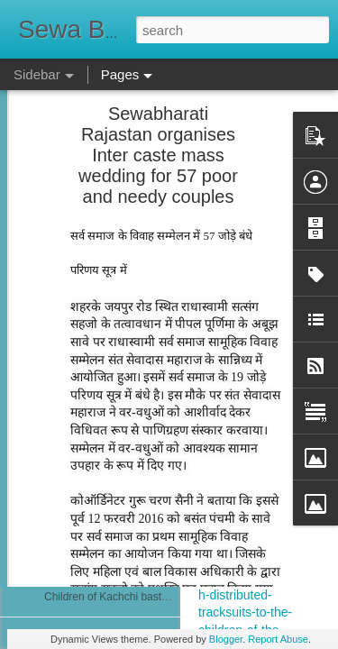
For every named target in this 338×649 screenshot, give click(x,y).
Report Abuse (278, 639)
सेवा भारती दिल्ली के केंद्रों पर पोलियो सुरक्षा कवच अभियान (159, 556)
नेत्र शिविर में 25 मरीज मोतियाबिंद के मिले (125, 353)
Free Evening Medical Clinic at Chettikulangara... (161, 475)
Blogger (225, 639)
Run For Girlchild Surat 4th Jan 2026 (132, 312)
